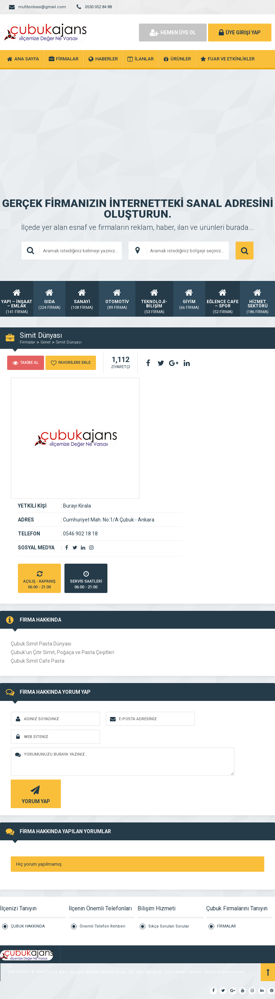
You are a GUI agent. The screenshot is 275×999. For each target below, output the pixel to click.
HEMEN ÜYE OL (173, 32)
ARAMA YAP (245, 250)
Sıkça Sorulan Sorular (168, 926)
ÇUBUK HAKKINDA (28, 926)
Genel (45, 342)
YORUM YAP (35, 794)
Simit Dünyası (69, 342)
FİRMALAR (226, 926)
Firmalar (27, 342)
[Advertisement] (137, 123)
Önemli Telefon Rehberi (102, 926)
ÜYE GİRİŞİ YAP (240, 32)
